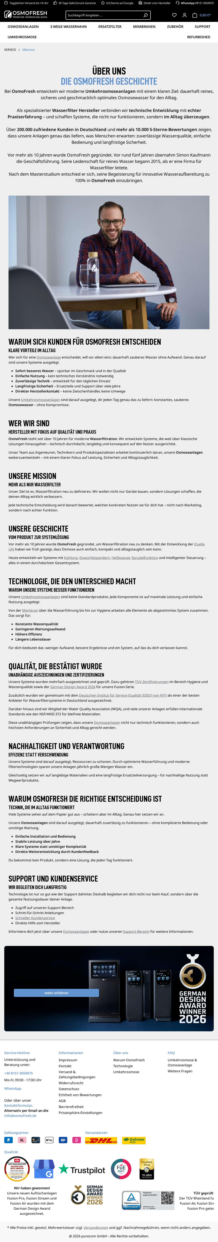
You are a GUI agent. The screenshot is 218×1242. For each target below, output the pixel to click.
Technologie (123, 1066)
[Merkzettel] (174, 15)
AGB (62, 1100)
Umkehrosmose (126, 1072)
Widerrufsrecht (71, 1083)
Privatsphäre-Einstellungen (80, 1112)
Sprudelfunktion (145, 557)
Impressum (68, 1060)
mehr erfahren (56, 993)
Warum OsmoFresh (129, 1060)
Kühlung (71, 557)
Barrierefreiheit (71, 1106)
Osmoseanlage (49, 357)
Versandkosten (96, 1227)
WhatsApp (12, 1088)
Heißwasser (121, 557)
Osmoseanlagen (107, 722)
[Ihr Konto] (184, 15)
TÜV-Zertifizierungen (152, 681)
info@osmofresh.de (20, 1115)
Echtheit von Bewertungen (80, 1094)
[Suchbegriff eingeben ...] (103, 15)
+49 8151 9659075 (18, 1073)
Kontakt (65, 1066)
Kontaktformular (18, 1105)
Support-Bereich (136, 931)
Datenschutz (69, 1089)
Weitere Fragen (180, 1071)
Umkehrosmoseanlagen (40, 399)
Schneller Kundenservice (35, 918)
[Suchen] (146, 15)
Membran (30, 610)
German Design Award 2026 (72, 687)
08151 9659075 (197, 3)
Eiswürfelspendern (94, 557)
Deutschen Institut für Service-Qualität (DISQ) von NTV (123, 695)
